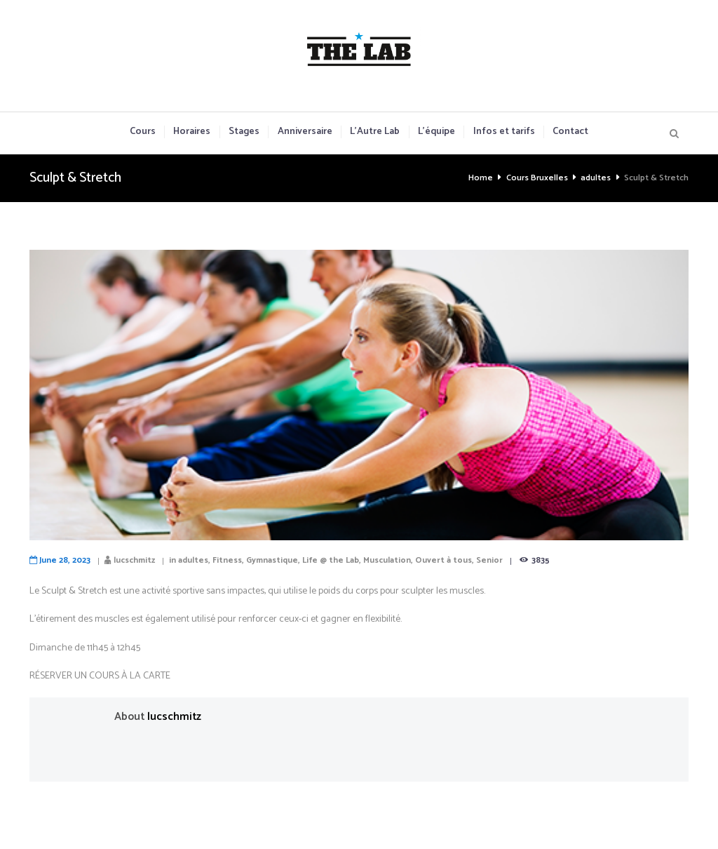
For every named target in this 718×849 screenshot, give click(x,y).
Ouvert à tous (443, 560)
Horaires (191, 132)
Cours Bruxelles (537, 178)
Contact (570, 132)
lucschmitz (134, 560)
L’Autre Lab (375, 132)
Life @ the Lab (330, 560)
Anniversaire (305, 132)
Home (480, 178)
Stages (244, 132)
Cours (143, 132)
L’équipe (436, 132)
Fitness (227, 560)
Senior (489, 560)
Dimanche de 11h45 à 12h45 (84, 648)
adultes (596, 178)
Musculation (387, 560)
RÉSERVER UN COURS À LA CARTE (99, 676)
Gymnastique (272, 560)
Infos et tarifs (504, 132)
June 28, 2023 (64, 560)
